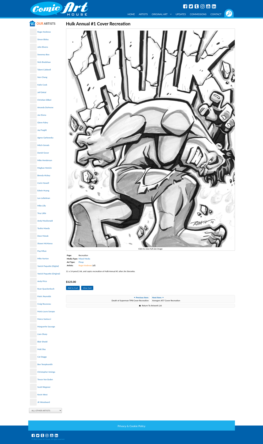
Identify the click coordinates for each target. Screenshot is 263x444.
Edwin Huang (43, 190)
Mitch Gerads (43, 145)
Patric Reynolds (44, 296)
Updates (181, 14)
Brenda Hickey (43, 175)
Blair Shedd (42, 341)
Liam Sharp (42, 334)
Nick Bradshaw (44, 62)
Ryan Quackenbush (45, 288)
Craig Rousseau (44, 304)
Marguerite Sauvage (46, 326)
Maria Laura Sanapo (46, 311)
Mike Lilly (41, 205)
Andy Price (42, 281)
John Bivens (42, 47)
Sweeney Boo (43, 54)
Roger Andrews (44, 32)
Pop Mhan (42, 251)
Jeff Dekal (41, 92)
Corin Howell (43, 183)
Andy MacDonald (45, 220)
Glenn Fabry (42, 122)
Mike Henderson (44, 160)
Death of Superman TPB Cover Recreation (130, 299)
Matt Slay (41, 349)
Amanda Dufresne (45, 107)
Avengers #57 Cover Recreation (166, 299)
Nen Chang (42, 77)
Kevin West (42, 394)
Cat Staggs (42, 357)
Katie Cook (42, 84)
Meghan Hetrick (44, 168)
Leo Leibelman (43, 198)
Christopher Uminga (46, 372)
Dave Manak (43, 236)
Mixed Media (84, 258)
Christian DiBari (44, 100)
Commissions (198, 14)
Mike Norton (43, 258)
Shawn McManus (45, 243)
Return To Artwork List (152, 305)
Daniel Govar (43, 152)
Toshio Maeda (43, 228)
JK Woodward (43, 402)
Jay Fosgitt (42, 130)
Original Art (162, 14)
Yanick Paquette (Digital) (48, 266)
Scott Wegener (44, 387)
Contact (215, 14)
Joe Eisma (41, 115)
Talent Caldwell (44, 69)
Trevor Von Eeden (45, 379)
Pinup (81, 262)
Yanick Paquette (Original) (48, 273)
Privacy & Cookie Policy (131, 426)
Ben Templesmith (45, 364)
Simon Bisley (43, 39)
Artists (143, 14)
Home (131, 14)
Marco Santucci (44, 319)
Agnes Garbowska (45, 137)
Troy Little (41, 213)
